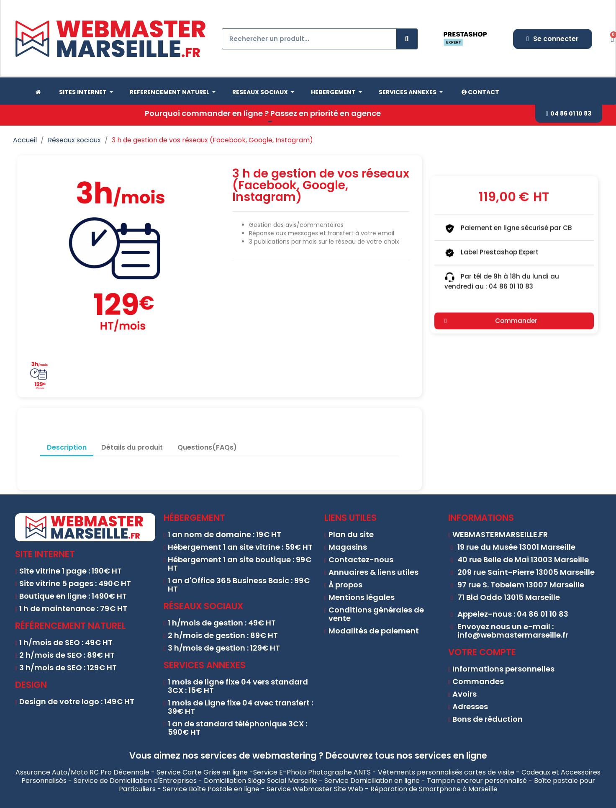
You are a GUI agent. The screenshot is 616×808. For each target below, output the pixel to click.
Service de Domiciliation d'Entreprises (135, 780)
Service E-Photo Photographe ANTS (312, 772)
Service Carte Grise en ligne (202, 772)
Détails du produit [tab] (132, 447)
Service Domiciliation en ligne (372, 780)
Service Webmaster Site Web (315, 789)
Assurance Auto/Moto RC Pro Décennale (82, 772)
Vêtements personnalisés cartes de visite (446, 772)
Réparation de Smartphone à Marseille (434, 789)
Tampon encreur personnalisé (477, 780)
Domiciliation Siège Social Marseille (260, 780)
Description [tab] (67, 447)
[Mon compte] (552, 39)
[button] (568, 114)
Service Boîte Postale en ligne (211, 789)
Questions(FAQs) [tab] (207, 447)
